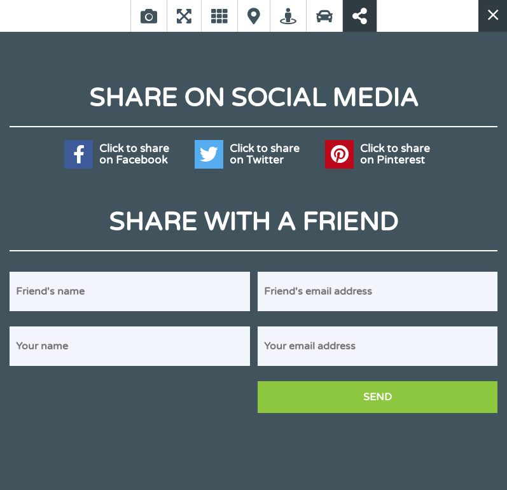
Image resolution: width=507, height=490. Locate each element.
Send (377, 397)
